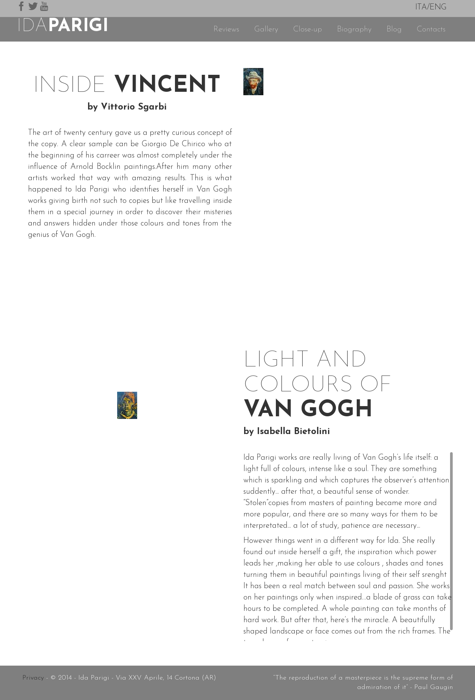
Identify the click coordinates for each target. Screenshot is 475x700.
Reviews (226, 29)
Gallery (266, 29)
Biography (354, 29)
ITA (421, 7)
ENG (438, 7)
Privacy (33, 677)
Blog (394, 29)
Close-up (307, 29)
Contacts (431, 29)
